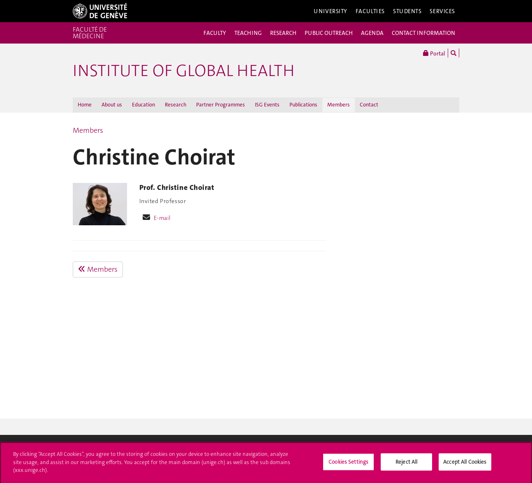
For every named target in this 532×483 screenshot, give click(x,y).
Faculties (370, 11)
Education (143, 104)
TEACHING (248, 33)
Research (175, 104)
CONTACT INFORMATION (423, 33)
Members (338, 104)
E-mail (162, 218)
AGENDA (372, 33)
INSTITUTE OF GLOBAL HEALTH (183, 70)
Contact (369, 104)
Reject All (406, 463)
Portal (434, 53)
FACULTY (215, 33)
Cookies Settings (348, 463)
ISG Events (267, 104)
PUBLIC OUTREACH (329, 33)
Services (442, 11)
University (330, 11)
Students (407, 11)
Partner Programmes (220, 104)
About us (112, 104)
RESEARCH (283, 33)
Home (85, 104)
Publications (303, 104)
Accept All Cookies (464, 463)
